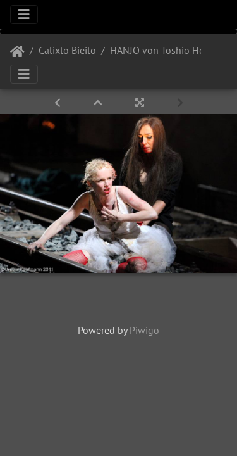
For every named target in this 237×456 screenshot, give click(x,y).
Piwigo (144, 330)
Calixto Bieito (67, 50)
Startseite (17, 51)
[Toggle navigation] (24, 14)
